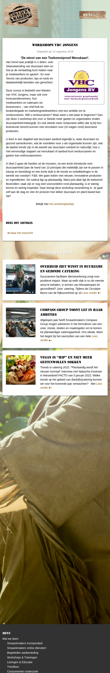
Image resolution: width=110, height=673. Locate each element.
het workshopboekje (61, 204)
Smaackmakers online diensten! (26, 648)
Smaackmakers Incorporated (24, 643)
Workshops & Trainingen (22, 657)
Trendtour (13, 666)
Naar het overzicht (19, 233)
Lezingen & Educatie (19, 662)
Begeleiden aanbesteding (22, 652)
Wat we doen (10, 638)
